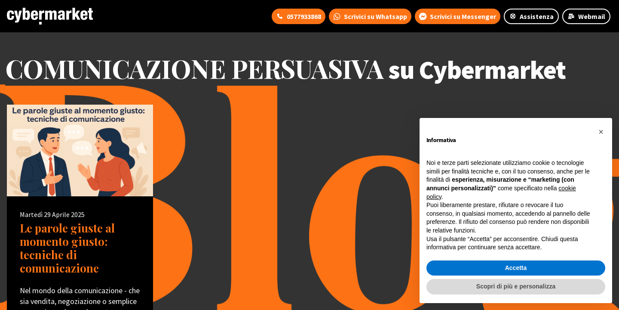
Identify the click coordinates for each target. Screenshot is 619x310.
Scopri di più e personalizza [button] (515, 286)
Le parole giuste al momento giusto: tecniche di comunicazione (67, 248)
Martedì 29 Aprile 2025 (52, 214)
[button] (601, 132)
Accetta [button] (516, 267)
